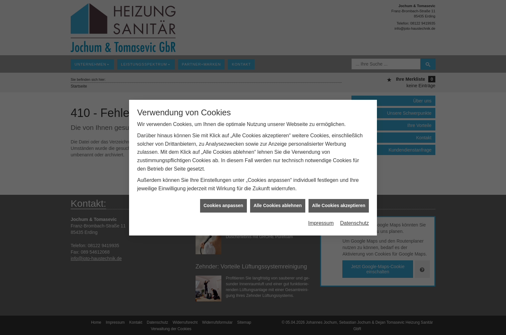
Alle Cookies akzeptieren (338, 203)
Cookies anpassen (223, 203)
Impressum (321, 221)
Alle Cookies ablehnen (278, 203)
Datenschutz (354, 221)
